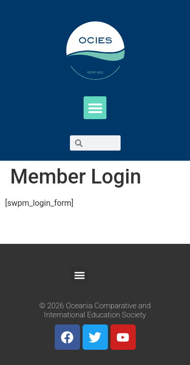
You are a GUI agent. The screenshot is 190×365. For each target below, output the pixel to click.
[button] (95, 107)
